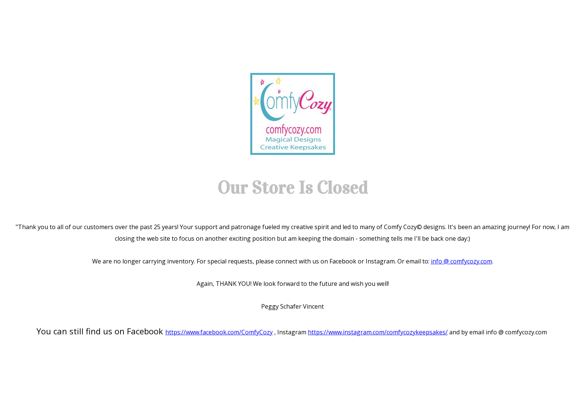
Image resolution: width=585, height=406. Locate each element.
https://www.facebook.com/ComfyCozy (219, 332)
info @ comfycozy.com (461, 261)
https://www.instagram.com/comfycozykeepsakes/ (378, 332)
